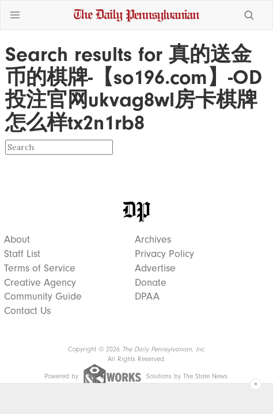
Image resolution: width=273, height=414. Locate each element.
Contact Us (27, 311)
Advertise (155, 268)
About (17, 240)
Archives (153, 240)
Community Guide (43, 296)
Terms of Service (39, 268)
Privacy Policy (164, 254)
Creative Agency (40, 283)
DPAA (147, 296)
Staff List (22, 254)
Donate (150, 283)
